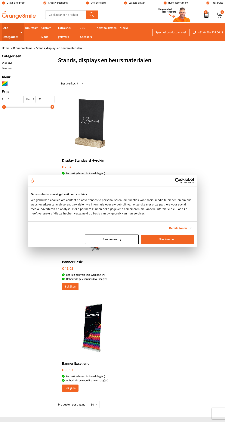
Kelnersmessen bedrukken (79, 311)
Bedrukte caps (126, 339)
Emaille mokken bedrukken (79, 339)
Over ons (177, 311)
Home (5, 48)
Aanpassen (112, 239)
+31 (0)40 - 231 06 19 (210, 32)
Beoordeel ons (39, 247)
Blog (175, 356)
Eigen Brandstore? (183, 351)
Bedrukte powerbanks (131, 328)
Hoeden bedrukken (74, 345)
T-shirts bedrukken (129, 316)
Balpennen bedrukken (131, 345)
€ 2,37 (66, 166)
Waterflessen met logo (131, 322)
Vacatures (178, 322)
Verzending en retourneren (189, 334)
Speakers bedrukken (130, 334)
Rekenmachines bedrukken (79, 351)
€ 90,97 (177, 166)
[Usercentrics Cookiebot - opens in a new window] (177, 180)
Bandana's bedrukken (76, 316)
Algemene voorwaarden (187, 373)
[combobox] (65, 14)
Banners (7, 68)
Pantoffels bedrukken (76, 322)
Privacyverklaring (183, 368)
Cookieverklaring (183, 362)
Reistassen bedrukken (76, 328)
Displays (7, 63)
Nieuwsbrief (179, 345)
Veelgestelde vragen (184, 328)
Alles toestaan (167, 239)
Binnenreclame (22, 48)
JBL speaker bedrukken (132, 351)
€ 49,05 (122, 166)
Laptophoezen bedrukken (78, 334)
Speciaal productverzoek (171, 32)
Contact (177, 339)
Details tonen (178, 228)
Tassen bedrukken (128, 311)
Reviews (177, 316)
